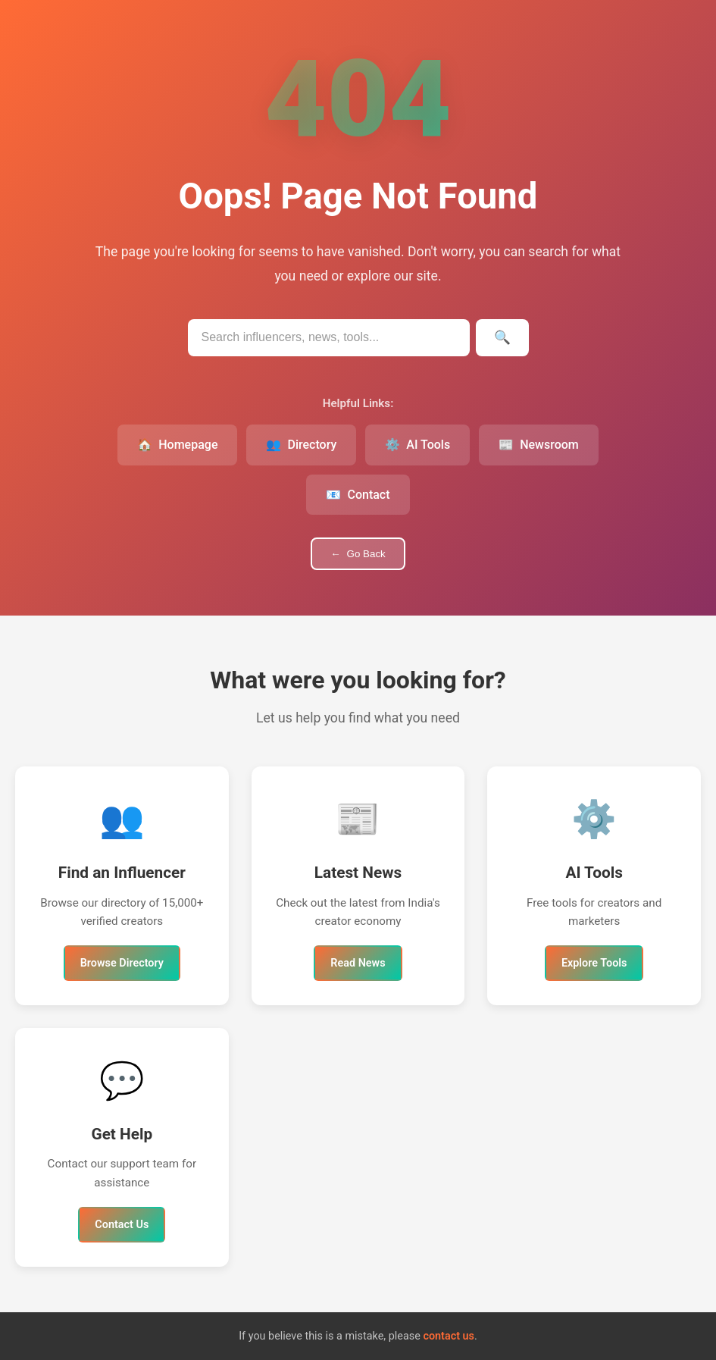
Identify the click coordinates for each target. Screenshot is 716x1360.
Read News (357, 963)
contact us (448, 1336)
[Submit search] (502, 337)
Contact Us (122, 1224)
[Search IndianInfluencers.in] (329, 337)
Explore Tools (594, 963)
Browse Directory (122, 963)
